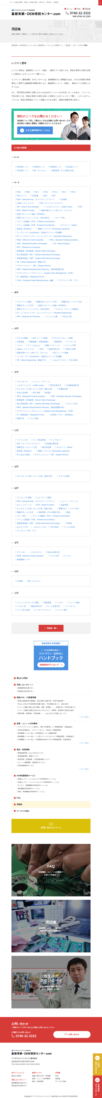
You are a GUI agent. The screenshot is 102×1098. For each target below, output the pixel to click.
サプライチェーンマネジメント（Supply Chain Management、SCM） (44, 273)
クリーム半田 (69, 345)
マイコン (66, 556)
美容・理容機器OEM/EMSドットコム (31, 792)
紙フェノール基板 (39, 338)
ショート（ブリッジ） (41, 381)
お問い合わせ (72, 1034)
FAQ (77, 9)
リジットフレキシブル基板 (27, 602)
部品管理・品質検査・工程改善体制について (33, 759)
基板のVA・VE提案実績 (25, 697)
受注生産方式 (54, 385)
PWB (27, 192)
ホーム (68, 9)
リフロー (59, 602)
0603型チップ (21, 167)
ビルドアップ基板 (43, 497)
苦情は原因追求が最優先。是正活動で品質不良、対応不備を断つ (40, 701)
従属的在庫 (62, 389)
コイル (18, 345)
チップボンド (55, 440)
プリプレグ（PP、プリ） (68, 280)
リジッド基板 (73, 602)
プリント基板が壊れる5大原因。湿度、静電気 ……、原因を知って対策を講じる (46, 707)
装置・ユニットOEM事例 (25, 724)
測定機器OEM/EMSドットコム (28, 788)
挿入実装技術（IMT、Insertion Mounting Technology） (38, 254)
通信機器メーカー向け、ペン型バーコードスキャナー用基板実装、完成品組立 (45, 736)
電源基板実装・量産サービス (28, 756)
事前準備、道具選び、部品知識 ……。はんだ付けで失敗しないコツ (41, 713)
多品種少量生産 (51, 443)
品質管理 (63, 505)
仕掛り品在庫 (21, 392)
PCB (18, 192)
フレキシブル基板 (23, 497)
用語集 (87, 9)
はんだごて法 (21, 527)
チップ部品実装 (38, 440)
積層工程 (19, 418)
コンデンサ (70, 341)
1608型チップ (54, 167)
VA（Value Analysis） (61, 243)
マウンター (20, 552)
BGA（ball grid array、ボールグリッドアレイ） (35, 199)
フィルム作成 (68, 527)
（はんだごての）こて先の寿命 (64, 360)
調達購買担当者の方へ (25, 688)
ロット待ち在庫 (22, 610)
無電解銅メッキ (22, 559)
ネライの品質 (63, 476)
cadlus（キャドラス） (25, 203)
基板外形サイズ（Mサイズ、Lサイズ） (56, 210)
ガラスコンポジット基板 (62, 338)
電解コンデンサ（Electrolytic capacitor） (53, 229)
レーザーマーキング (42, 610)
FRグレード (21, 196)
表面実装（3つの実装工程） (62, 170)
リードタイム (69, 606)
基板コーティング (52, 345)
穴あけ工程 (66, 316)
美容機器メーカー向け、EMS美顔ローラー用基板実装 (37, 733)
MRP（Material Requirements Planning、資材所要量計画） (40, 269)
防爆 (67, 512)
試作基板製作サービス (25, 765)
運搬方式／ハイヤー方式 (71, 302)
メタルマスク (35, 552)
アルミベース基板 (23, 302)
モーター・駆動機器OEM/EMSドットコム (32, 785)
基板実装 (57, 341)
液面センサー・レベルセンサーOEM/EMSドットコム (36, 779)
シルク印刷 (33, 418)
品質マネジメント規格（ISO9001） (30, 214)
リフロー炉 (20, 606)
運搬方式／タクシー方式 (46, 302)
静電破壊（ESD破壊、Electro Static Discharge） (36, 251)
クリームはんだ (33, 345)
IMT (53, 196)
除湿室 (47, 392)
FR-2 (45, 192)
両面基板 (46, 602)
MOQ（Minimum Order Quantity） (30, 240)
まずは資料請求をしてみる (35, 130)
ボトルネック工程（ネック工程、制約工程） (34, 389)
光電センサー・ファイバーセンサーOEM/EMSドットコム (38, 782)
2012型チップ (71, 167)
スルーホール (21, 381)
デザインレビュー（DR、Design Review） (33, 265)
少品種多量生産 (72, 385)
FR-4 (63, 192)
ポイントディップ (23, 505)
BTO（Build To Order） (25, 210)
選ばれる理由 (21, 678)
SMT (44, 196)
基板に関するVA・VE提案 (41, 1076)
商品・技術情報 (21, 750)
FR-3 (54, 192)
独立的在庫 (45, 447)
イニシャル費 (51, 316)
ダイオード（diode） (68, 225)
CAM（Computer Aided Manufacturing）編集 (34, 280)
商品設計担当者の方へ (25, 691)
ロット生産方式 (52, 606)
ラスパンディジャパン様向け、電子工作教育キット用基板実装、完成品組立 (44, 727)
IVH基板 (34, 196)
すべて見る (84, 717)
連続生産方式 (35, 606)
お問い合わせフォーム (51, 825)
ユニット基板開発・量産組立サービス (31, 762)
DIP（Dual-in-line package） (27, 207)
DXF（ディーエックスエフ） (51, 203)
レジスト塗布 (61, 610)
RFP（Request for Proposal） (28, 247)
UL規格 (63, 199)
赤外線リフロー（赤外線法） (61, 415)
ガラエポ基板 (21, 338)
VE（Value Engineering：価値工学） (31, 262)
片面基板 (19, 341)
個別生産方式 (53, 349)
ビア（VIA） (60, 218)
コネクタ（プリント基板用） (67, 309)
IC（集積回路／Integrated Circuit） (30, 276)
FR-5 (73, 192)
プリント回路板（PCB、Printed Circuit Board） (35, 221)
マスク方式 (53, 556)
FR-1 (36, 192)
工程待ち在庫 (69, 349)
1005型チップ (38, 167)
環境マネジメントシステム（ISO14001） (33, 218)
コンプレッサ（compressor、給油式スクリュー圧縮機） (39, 232)
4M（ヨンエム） (39, 170)
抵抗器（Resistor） (24, 229)
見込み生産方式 (52, 552)
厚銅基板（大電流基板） (38, 341)
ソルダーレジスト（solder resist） (59, 207)
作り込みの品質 (22, 454)
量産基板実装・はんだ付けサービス (30, 753)
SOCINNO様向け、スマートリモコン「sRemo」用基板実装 (39, 730)
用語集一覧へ (51, 628)
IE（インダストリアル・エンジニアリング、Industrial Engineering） (44, 236)
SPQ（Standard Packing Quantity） (63, 240)
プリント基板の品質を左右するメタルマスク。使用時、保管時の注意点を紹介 (45, 710)
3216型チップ (21, 170)
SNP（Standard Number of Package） (31, 243)
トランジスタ (21, 440)
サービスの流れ (21, 811)
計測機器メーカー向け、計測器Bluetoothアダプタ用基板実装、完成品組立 (44, 739)
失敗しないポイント (23, 685)
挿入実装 (35, 392)
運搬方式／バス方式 (24, 305)
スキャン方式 (71, 403)
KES (79, 207)
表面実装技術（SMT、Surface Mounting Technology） (38, 258)
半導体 (68, 523)
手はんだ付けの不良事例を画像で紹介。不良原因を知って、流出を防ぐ (43, 704)
